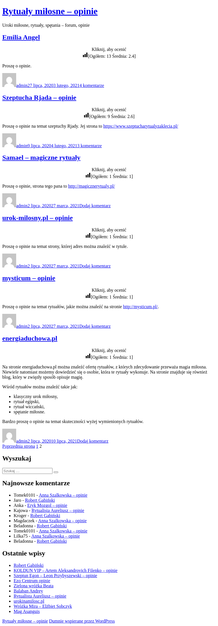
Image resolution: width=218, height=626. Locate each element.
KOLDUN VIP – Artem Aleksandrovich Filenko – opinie (66, 570)
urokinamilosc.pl (29, 601)
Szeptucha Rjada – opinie (39, 97)
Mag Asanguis (27, 611)
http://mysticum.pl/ (140, 306)
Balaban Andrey (28, 590)
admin (22, 85)
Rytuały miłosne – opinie (50, 11)
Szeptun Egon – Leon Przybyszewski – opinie (55, 575)
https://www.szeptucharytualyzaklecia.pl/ (140, 126)
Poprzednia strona (18, 446)
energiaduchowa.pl (29, 338)
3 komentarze (89, 145)
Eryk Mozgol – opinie (47, 505)
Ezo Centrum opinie (32, 580)
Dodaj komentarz (95, 205)
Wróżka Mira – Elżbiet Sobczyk (43, 606)
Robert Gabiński (40, 500)
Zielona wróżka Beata (33, 585)
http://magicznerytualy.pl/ (91, 186)
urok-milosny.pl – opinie (37, 217)
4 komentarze (91, 85)
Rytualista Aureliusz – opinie (58, 510)
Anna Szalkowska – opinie (63, 495)
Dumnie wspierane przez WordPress (82, 621)
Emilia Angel (21, 37)
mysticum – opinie (28, 278)
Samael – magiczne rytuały (41, 157)
